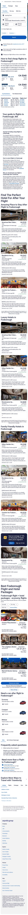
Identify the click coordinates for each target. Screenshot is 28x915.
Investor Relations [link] (6, 838)
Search (14, 37)
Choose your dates (14, 683)
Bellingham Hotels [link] (5, 795)
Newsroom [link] (4, 835)
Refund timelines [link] (5, 888)
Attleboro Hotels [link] (5, 789)
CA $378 (22, 101)
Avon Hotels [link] (4, 792)
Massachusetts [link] (8, 1)
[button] (14, 779)
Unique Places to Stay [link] (6, 858)
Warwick (6, 102)
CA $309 (22, 99)
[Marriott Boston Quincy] (14, 675)
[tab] (4, 6)
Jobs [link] (3, 828)
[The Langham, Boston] (14, 651)
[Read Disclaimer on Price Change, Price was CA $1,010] (22, 622)
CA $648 (22, 102)
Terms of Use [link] (5, 869)
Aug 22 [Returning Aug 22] (20, 25)
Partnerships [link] (4, 833)
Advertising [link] (4, 843)
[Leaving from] (14, 15)
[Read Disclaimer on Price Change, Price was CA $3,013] (21, 647)
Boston (6, 99)
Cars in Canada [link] (5, 851)
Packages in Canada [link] (6, 856)
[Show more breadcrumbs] (2, 1)
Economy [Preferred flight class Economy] (12, 33)
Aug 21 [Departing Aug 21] (7, 25)
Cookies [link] (4, 867)
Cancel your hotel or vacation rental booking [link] (11, 885)
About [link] (3, 826)
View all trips (14, 690)
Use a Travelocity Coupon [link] (7, 890)
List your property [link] (5, 831)
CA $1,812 (22, 105)
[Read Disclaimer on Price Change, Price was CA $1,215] (22, 671)
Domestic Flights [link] (5, 854)
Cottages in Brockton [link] (6, 800)
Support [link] (4, 880)
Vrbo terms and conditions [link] (7, 872)
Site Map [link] (4, 840)
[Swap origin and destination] (24, 18)
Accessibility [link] (4, 874)
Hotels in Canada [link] (5, 849)
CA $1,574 (22, 104)
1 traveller (4, 33)
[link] (14, 765)
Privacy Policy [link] (5, 865)
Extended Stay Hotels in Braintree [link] (9, 798)
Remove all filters (13, 607)
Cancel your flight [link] (5, 883)
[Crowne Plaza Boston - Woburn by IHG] (14, 627)
